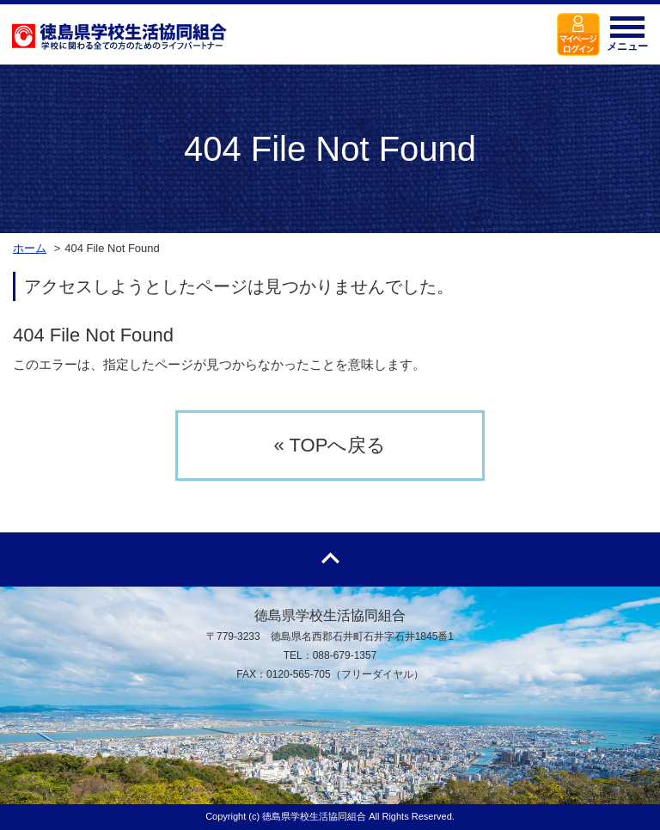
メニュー (627, 38)
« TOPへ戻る (330, 445)
